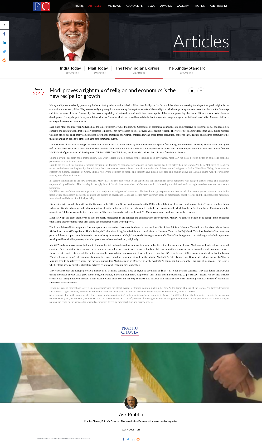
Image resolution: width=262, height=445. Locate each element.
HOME (79, 5)
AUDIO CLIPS (134, 5)
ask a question (131, 429)
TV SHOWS (113, 5)
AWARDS (166, 5)
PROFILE (199, 5)
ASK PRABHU (218, 5)
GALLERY (183, 5)
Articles (94, 5)
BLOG (151, 5)
